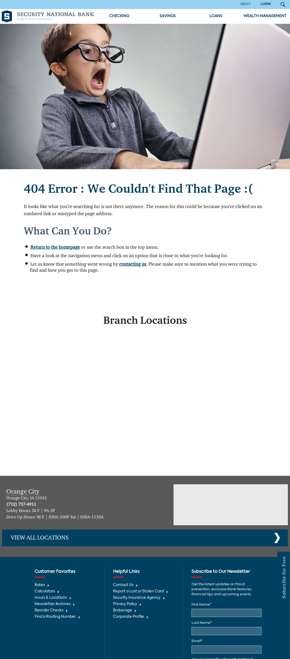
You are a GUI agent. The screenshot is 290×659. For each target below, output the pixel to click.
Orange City (22, 492)
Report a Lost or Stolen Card (138, 591)
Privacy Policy (125, 604)
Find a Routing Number (55, 617)
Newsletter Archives (53, 604)
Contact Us (123, 585)
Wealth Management (265, 16)
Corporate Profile (128, 617)
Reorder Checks (49, 610)
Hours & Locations (51, 598)
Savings (168, 16)
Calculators (45, 591)
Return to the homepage (55, 247)
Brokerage (122, 610)
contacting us (132, 264)
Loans (215, 16)
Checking (119, 16)
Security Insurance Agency (137, 598)
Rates (40, 585)
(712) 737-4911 (21, 505)
